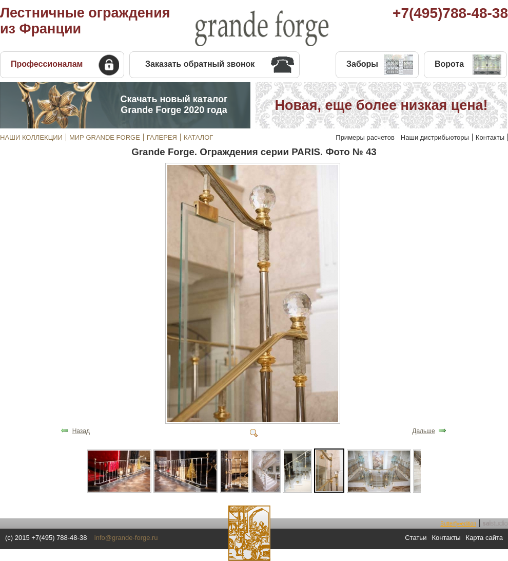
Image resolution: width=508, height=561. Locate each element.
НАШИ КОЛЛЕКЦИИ (31, 137)
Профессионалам (47, 64)
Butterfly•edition (458, 524)
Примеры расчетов (365, 137)
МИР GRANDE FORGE (104, 137)
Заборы (362, 64)
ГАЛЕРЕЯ (162, 137)
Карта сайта (484, 537)
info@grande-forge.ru (126, 537)
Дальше (423, 431)
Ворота (449, 64)
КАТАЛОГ (198, 137)
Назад (81, 431)
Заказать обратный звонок (200, 64)
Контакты (490, 137)
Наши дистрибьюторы (435, 137)
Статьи (415, 537)
